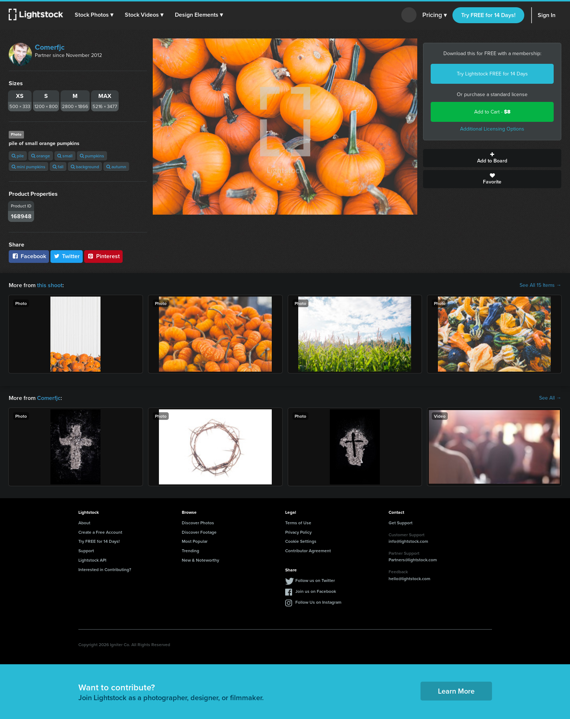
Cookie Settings (300, 541)
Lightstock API (92, 560)
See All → (550, 398)
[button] (94, 14)
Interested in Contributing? (104, 569)
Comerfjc (50, 47)
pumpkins (92, 156)
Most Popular (195, 541)
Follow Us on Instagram (318, 602)
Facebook (29, 256)
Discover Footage (199, 532)
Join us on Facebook (315, 591)
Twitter (66, 256)
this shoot (49, 285)
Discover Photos (198, 523)
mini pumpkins (28, 167)
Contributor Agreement (308, 550)
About (84, 523)
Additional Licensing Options (492, 129)
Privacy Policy (298, 532)
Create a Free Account (100, 532)
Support (86, 550)
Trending (190, 550)
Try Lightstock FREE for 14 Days (492, 74)
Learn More (456, 691)
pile (18, 156)
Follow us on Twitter (315, 580)
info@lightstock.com (408, 541)
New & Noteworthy (200, 560)
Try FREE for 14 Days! (488, 15)
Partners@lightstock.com (413, 560)
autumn (116, 167)
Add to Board (492, 158)
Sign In (546, 15)
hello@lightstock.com (409, 578)
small (65, 156)
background (85, 167)
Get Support (401, 523)
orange (40, 156)
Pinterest (103, 256)
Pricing (434, 15)
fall (58, 167)
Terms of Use (298, 523)
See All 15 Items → (540, 285)
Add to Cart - (492, 112)
